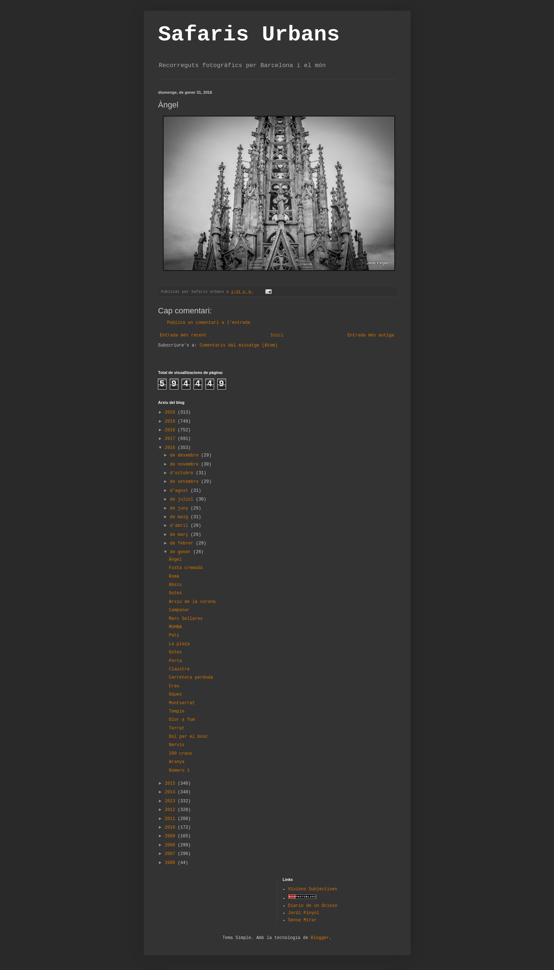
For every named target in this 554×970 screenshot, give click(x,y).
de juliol (183, 499)
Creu (174, 686)
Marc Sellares (186, 618)
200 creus (180, 753)
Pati (174, 635)
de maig (180, 517)
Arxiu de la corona (192, 601)
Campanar (179, 610)
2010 (171, 827)
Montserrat (182, 703)
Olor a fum (182, 719)
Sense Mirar (302, 920)
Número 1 (179, 770)
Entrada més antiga (370, 335)
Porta (175, 660)
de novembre (185, 464)
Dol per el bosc (188, 736)
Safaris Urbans (249, 34)
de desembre (185, 455)
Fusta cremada (186, 567)
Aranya (176, 761)
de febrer (183, 543)
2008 (171, 845)
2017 (171, 438)
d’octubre (183, 473)
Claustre (179, 669)
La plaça (179, 644)
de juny (180, 508)
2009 (171, 836)
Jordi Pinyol (303, 913)
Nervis (176, 745)
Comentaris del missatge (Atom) (239, 345)
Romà (174, 576)
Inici (276, 335)
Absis (175, 584)
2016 (171, 447)
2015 (171, 783)
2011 (171, 818)
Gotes (175, 593)
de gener (181, 552)
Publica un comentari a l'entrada (208, 322)
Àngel (175, 559)
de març (180, 534)
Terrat (176, 728)
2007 (171, 853)
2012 (171, 809)
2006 (171, 862)
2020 (171, 412)
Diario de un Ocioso (312, 905)
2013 (171, 801)
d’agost (180, 490)
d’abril (180, 525)
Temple (176, 711)
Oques (175, 694)
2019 (171, 421)
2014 (171, 792)
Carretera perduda (191, 677)
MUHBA (175, 627)
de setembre (185, 481)
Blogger (320, 937)
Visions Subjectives (312, 889)
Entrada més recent (183, 335)
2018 (171, 430)
